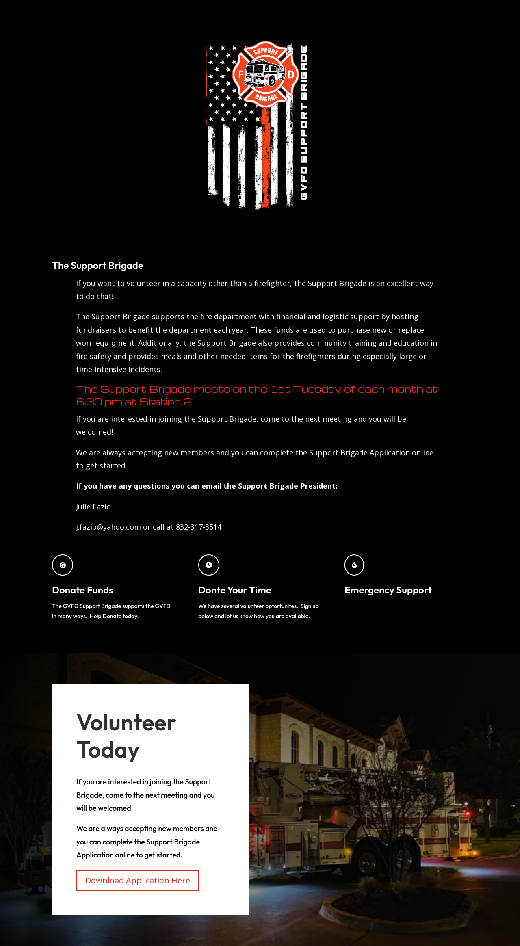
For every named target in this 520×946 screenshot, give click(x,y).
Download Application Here (137, 880)
